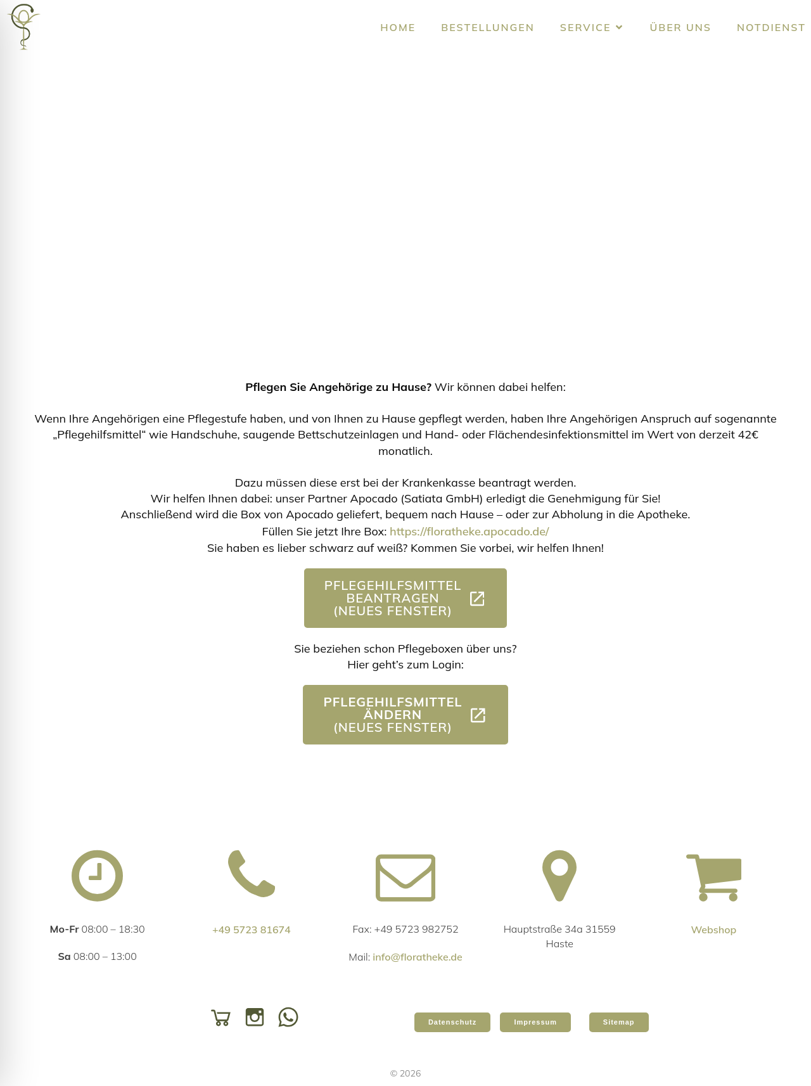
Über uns (680, 27)
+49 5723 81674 (251, 929)
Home (398, 27)
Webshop (713, 929)
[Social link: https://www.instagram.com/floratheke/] (257, 1016)
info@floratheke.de (417, 956)
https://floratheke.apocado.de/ (469, 531)
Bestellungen (488, 27)
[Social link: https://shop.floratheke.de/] (224, 1016)
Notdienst (771, 27)
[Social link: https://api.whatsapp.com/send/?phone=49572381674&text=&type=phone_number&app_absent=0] (291, 1016)
